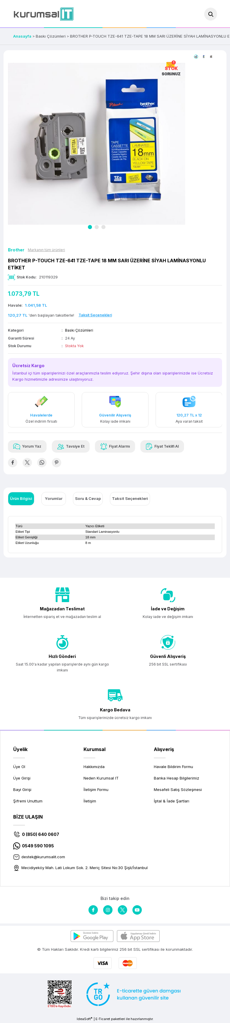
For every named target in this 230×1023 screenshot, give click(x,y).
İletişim (90, 801)
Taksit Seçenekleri (130, 498)
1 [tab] (90, 227)
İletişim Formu (96, 789)
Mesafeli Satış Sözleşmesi (178, 789)
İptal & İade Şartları (171, 801)
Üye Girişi (21, 778)
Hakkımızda (94, 766)
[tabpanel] (96, 144)
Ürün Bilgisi (21, 498)
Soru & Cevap (88, 498)
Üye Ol (19, 766)
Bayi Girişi (22, 789)
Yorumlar (53, 498)
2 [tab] (97, 227)
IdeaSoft (84, 1019)
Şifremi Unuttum (27, 801)
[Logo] (43, 14)
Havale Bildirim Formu (173, 766)
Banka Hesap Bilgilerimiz (176, 778)
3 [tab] (103, 227)
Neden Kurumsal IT (101, 778)
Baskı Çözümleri (79, 330)
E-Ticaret (103, 1019)
